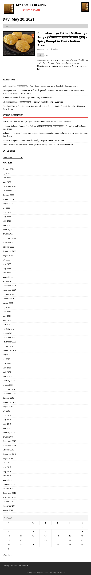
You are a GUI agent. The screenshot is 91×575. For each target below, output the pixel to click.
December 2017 (9, 493)
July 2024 (6, 173)
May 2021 (7, 316)
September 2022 (9, 251)
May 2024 (7, 182)
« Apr (5, 555)
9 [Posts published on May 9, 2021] (82, 531)
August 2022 (8, 255)
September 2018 (9, 454)
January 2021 (8, 333)
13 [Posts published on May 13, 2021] (45, 536)
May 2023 (7, 216)
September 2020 (9, 350)
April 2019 (7, 424)
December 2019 (9, 389)
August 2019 (8, 406)
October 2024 (8, 169)
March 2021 (8, 324)
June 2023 (7, 212)
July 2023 (6, 208)
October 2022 (8, 247)
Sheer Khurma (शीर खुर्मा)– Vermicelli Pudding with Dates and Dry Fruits (42, 121)
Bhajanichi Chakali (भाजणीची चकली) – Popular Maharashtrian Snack (38, 140)
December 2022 (9, 238)
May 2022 (7, 268)
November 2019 (9, 393)
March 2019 (8, 428)
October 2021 (8, 294)
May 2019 (7, 419)
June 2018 (7, 467)
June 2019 (7, 415)
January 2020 (8, 385)
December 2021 (9, 285)
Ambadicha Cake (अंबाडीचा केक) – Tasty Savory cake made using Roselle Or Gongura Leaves (40, 86)
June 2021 (7, 311)
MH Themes (61, 572)
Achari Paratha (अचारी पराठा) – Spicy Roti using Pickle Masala (27, 97)
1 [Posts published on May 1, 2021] (69, 527)
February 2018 (9, 484)
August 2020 (8, 354)
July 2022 (6, 260)
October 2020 (8, 346)
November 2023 (9, 190)
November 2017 (9, 497)
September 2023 (9, 199)
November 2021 (9, 290)
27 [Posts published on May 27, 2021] (45, 544)
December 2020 (9, 337)
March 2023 (8, 225)
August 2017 (8, 510)
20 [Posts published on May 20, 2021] (45, 540)
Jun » (10, 555)
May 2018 (7, 471)
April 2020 (7, 372)
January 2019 (8, 437)
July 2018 (6, 462)
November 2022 (9, 242)
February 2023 (9, 229)
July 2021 (6, 307)
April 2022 (7, 272)
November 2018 (9, 445)
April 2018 (7, 475)
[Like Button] (40, 55)
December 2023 (9, 186)
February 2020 (9, 380)
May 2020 (7, 368)
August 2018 (8, 458)
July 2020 (6, 359)
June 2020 (7, 363)
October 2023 (8, 195)
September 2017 (9, 506)
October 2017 (8, 501)
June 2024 (7, 177)
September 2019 (9, 402)
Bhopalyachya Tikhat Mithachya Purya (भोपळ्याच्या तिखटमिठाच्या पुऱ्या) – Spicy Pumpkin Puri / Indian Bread (62, 39)
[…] (38, 69)
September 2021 (9, 298)
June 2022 (7, 264)
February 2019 (9, 432)
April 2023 (7, 221)
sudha (55, 49)
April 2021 (7, 320)
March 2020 (8, 376)
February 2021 (9, 329)
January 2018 (8, 488)
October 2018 (8, 450)
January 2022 (8, 281)
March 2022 (8, 277)
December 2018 (9, 441)
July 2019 (6, 411)
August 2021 (8, 303)
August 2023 (8, 203)
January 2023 (8, 234)
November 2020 (9, 342)
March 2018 (8, 480)
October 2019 (8, 398)
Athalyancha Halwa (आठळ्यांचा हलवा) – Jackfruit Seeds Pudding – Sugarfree (33, 102)
